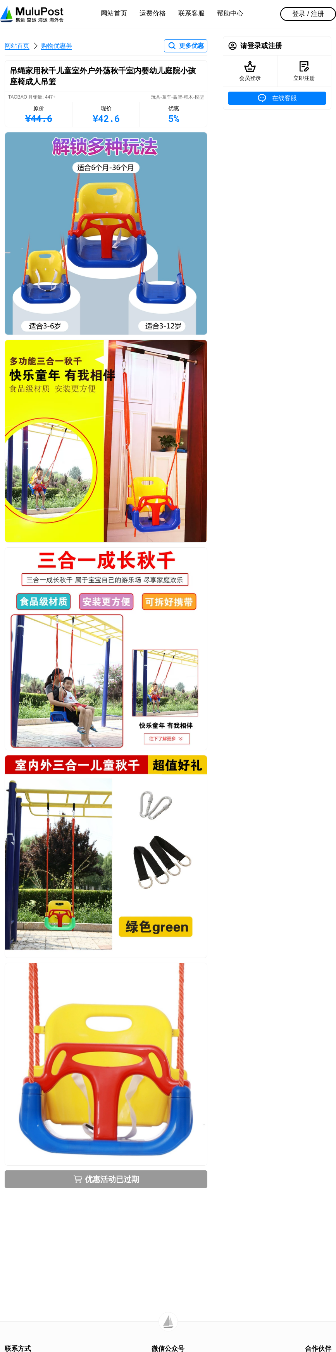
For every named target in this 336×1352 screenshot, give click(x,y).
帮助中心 (230, 13)
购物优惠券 (56, 45)
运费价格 (153, 13)
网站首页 (114, 13)
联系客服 (191, 13)
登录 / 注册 (308, 13)
